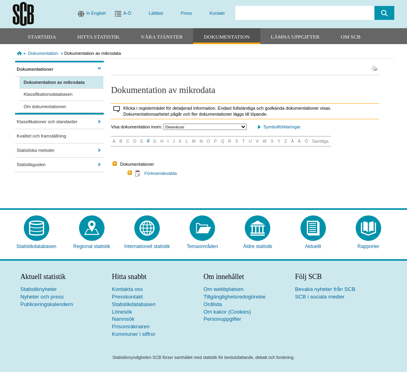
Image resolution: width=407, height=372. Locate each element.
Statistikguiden (31, 164)
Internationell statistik (147, 246)
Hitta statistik (99, 37)
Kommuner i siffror (134, 334)
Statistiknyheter (38, 289)
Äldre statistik (257, 246)
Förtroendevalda (160, 173)
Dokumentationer (35, 69)
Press (186, 13)
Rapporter (368, 246)
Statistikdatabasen (36, 246)
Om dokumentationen (44, 106)
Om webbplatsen (224, 289)
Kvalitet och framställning (41, 136)
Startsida (42, 37)
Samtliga (320, 141)
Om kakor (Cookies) (227, 312)
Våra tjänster (161, 37)
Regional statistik (91, 246)
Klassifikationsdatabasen (47, 94)
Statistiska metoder (35, 150)
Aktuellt (313, 246)
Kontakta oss (127, 289)
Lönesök (122, 312)
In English (96, 13)
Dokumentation (227, 37)
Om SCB (350, 37)
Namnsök (123, 319)
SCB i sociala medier (320, 297)
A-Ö (127, 13)
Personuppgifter (222, 319)
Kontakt (217, 13)
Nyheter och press (42, 297)
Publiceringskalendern (46, 304)
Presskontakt (127, 297)
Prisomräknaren (131, 326)
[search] (304, 13)
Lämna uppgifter (295, 37)
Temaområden (202, 246)
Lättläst (156, 13)
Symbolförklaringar (282, 126)
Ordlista (213, 304)
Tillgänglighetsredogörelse (235, 297)
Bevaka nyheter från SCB (325, 289)
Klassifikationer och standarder (47, 121)
